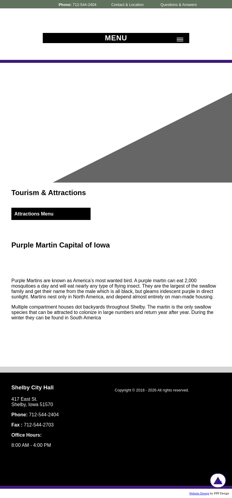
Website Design (199, 493)
